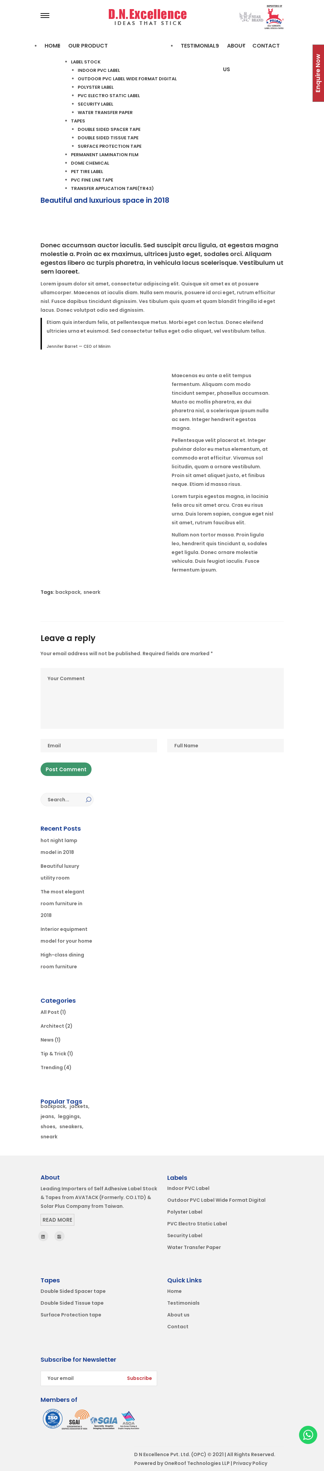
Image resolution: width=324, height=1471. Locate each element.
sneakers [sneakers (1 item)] (70, 1126)
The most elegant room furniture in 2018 (62, 903)
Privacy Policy (250, 1463)
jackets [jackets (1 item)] (79, 1106)
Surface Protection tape (110, 146)
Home (52, 46)
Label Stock (86, 62)
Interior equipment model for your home (66, 935)
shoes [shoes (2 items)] (48, 1126)
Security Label (95, 104)
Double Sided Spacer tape (109, 129)
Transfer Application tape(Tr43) (112, 188)
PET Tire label (87, 171)
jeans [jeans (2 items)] (47, 1116)
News (47, 1039)
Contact (266, 46)
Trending (52, 1067)
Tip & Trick (53, 1053)
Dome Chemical (90, 163)
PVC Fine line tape (92, 180)
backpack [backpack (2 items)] (53, 1106)
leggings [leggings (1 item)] (69, 1116)
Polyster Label (96, 87)
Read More (57, 1219)
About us (178, 1314)
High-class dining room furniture (62, 960)
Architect (52, 1026)
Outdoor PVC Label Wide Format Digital (127, 79)
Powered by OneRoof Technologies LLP (182, 1463)
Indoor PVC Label (99, 70)
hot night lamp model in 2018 (59, 846)
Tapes (78, 121)
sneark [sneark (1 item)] (49, 1136)
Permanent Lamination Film (105, 154)
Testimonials (183, 1303)
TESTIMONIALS (200, 46)
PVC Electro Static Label (109, 95)
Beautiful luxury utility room (60, 872)
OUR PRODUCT (88, 46)
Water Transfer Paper (105, 112)
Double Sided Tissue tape (108, 138)
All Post (50, 1012)
